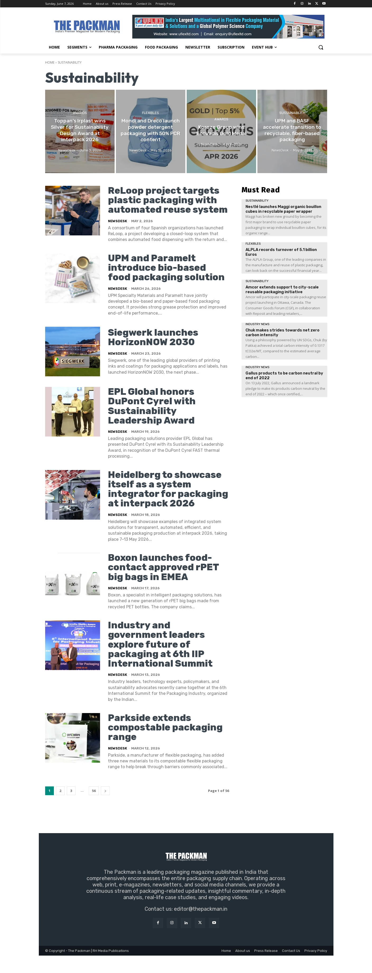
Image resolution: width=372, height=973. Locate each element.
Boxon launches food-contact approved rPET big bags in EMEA (163, 585)
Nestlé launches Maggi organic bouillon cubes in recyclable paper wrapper (283, 209)
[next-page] (105, 808)
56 (94, 808)
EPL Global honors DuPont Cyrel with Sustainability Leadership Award (152, 415)
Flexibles (150, 113)
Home (49, 62)
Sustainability (292, 113)
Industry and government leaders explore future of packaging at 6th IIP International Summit (161, 662)
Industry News (257, 324)
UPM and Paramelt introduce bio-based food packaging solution (166, 277)
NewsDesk (117, 230)
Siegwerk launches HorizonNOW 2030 (154, 346)
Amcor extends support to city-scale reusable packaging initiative (282, 289)
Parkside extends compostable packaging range (166, 744)
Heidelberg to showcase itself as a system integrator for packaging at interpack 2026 (165, 502)
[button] (320, 47)
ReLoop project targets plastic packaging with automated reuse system (164, 205)
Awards (80, 113)
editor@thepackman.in (200, 926)
